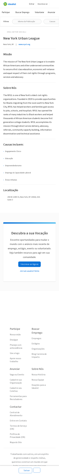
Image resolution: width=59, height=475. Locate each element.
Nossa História (38, 374)
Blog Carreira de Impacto (39, 356)
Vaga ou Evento (17, 374)
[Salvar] (25, 470)
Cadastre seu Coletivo (16, 390)
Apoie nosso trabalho (15, 360)
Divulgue (14, 339)
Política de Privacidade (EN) (17, 436)
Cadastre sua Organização (16, 381)
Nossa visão (15, 334)
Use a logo (14, 353)
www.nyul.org (24, 44)
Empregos (36, 338)
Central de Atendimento (16, 414)
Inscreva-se (43, 4)
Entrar (31, 4)
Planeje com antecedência (16, 346)
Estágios (36, 343)
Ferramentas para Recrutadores (18, 398)
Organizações (38, 348)
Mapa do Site (16, 442)
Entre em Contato (18, 420)
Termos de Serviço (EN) (18, 427)
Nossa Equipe (38, 379)
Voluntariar (39, 12)
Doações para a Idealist (39, 387)
